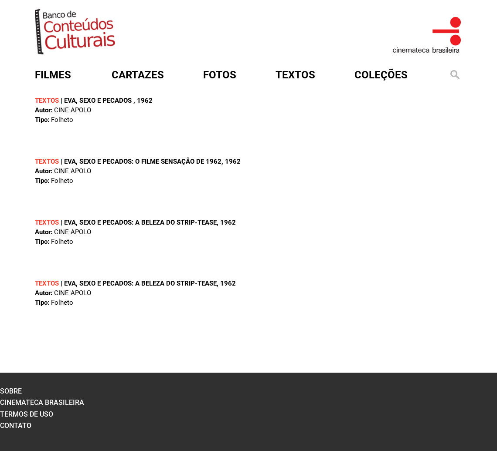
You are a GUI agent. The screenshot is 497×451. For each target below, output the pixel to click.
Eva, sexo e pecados (98, 100)
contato (15, 425)
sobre (11, 391)
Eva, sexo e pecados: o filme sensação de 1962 (142, 161)
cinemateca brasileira (42, 402)
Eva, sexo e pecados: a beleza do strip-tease (140, 222)
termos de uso (26, 414)
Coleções (381, 75)
